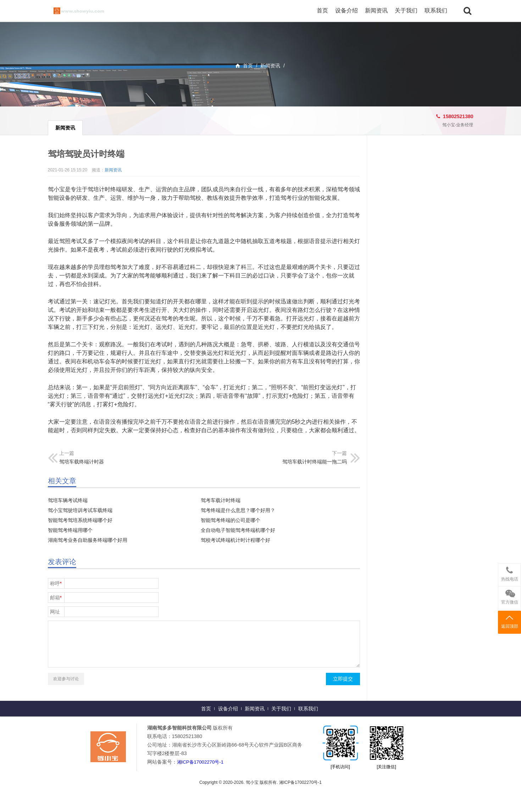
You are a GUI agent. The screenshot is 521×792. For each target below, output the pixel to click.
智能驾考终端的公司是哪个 (230, 520)
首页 (322, 10)
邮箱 (56, 597)
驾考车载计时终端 (220, 500)
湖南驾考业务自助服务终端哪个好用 (87, 540)
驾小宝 (87, 10)
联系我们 (436, 10)
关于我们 (406, 10)
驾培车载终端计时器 (81, 461)
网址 (55, 612)
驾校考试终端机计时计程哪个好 (235, 540)
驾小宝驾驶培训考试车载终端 (80, 510)
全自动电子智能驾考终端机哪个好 (238, 530)
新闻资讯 (376, 10)
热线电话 (509, 572)
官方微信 (509, 596)
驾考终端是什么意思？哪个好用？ (238, 510)
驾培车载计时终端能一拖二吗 (314, 461)
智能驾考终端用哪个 (70, 530)
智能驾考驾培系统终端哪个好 (80, 520)
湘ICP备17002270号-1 (202, 762)
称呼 (56, 583)
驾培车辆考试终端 (68, 500)
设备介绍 (346, 10)
